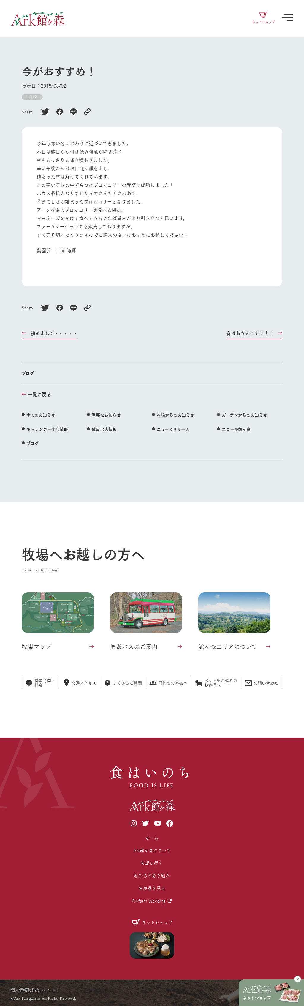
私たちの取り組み (152, 875)
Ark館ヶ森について (152, 850)
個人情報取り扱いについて (35, 990)
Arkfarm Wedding (149, 900)
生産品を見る (152, 887)
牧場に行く (152, 863)
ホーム (152, 837)
